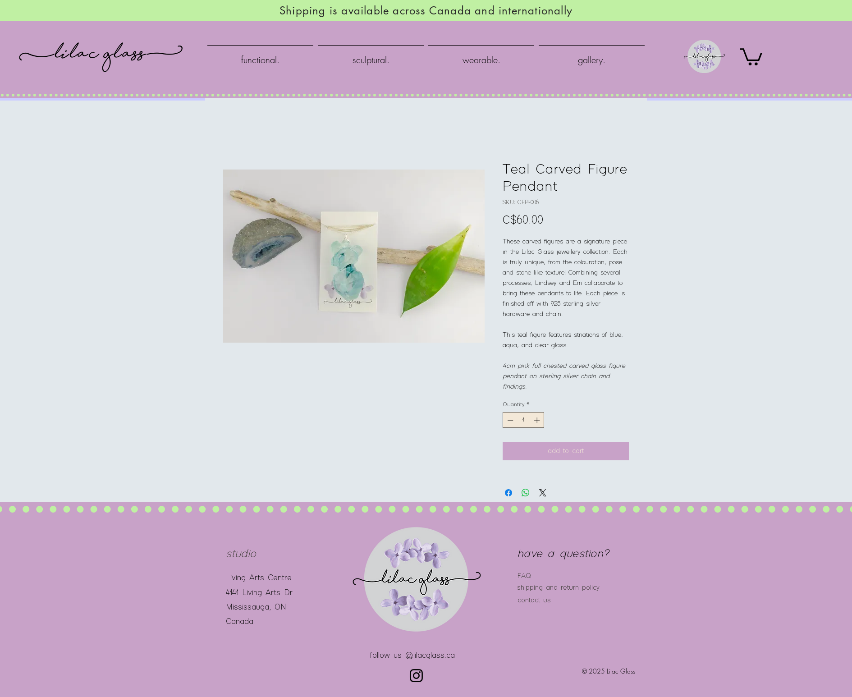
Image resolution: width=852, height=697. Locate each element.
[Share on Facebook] (508, 492)
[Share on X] (542, 492)
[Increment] (537, 420)
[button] (751, 55)
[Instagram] (416, 675)
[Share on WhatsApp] (525, 492)
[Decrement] (509, 420)
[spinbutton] (523, 420)
